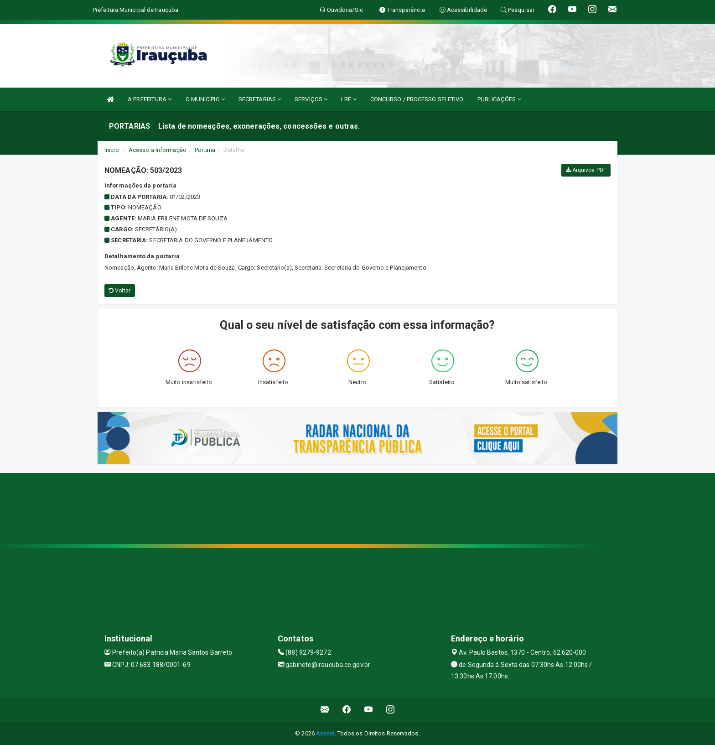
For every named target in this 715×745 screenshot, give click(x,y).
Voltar (119, 290)
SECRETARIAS (259, 99)
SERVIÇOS (311, 99)
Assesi (325, 733)
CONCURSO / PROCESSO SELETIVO (417, 99)
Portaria (205, 149)
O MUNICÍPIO (205, 99)
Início (111, 149)
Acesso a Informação (158, 149)
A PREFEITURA (149, 99)
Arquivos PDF (586, 170)
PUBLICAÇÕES (499, 99)
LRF (349, 99)
